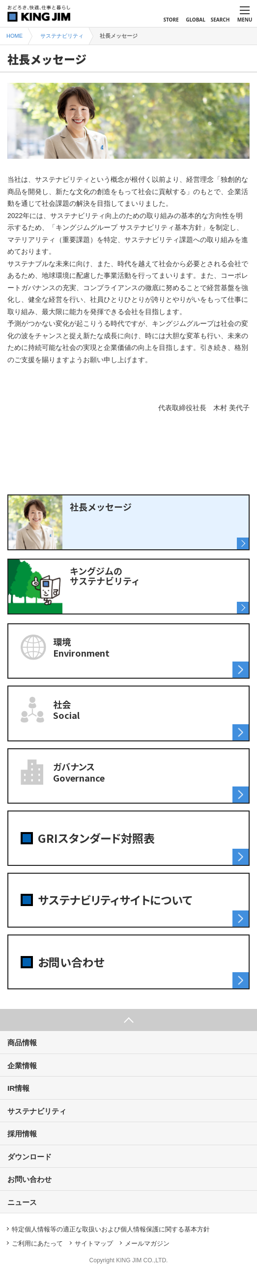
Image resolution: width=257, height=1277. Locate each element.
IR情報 (18, 1088)
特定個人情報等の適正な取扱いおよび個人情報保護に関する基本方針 (111, 1229)
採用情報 (22, 1134)
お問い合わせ (29, 1179)
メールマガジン (147, 1243)
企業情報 (22, 1065)
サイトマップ (94, 1243)
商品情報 (22, 1042)
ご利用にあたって (37, 1243)
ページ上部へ (128, 1020)
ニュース (22, 1202)
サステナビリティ (36, 1111)
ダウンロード (29, 1157)
